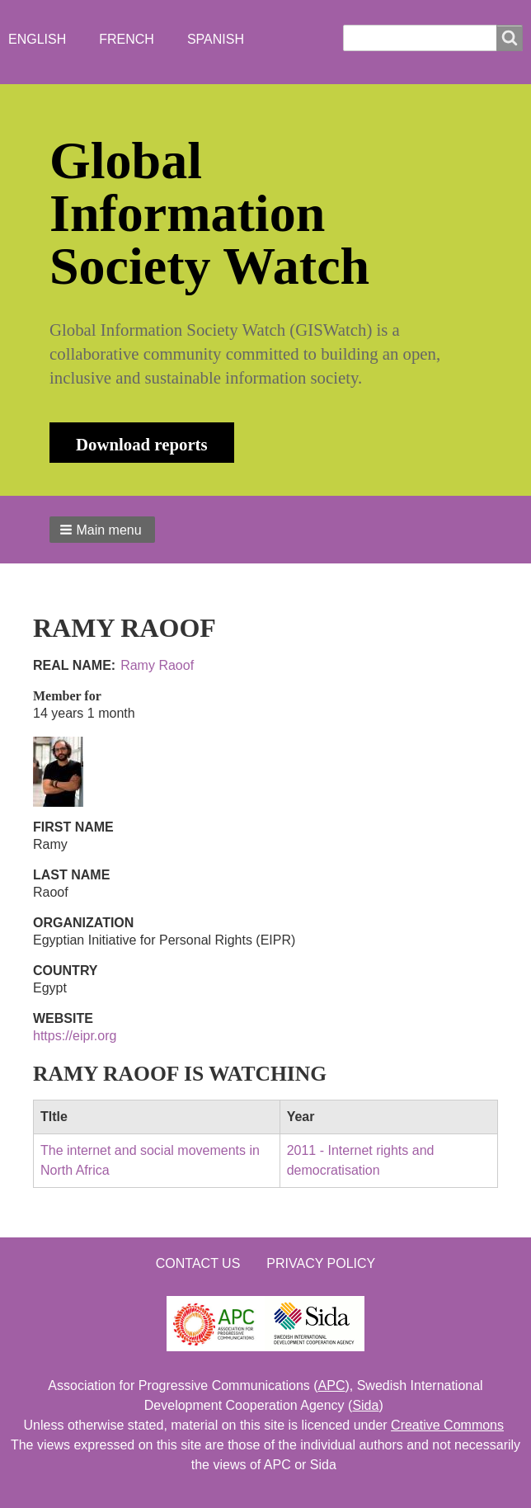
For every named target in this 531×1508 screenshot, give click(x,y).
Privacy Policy (320, 1263)
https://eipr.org (74, 1036)
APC (331, 1385)
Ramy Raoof (157, 665)
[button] (102, 529)
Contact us (198, 1263)
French (126, 39)
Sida (365, 1405)
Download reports (142, 444)
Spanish (215, 39)
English (37, 39)
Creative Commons (447, 1425)
